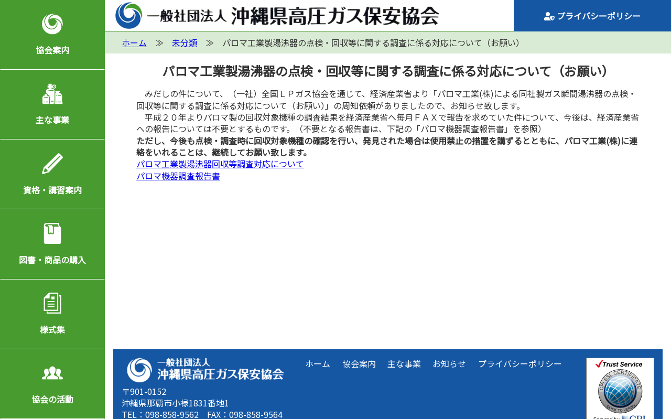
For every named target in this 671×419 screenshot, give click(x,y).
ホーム (317, 363)
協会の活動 (52, 399)
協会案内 (52, 50)
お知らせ (449, 363)
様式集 (52, 329)
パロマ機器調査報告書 (178, 175)
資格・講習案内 (52, 190)
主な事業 (52, 119)
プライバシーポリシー (592, 15)
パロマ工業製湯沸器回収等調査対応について (220, 163)
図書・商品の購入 (52, 259)
